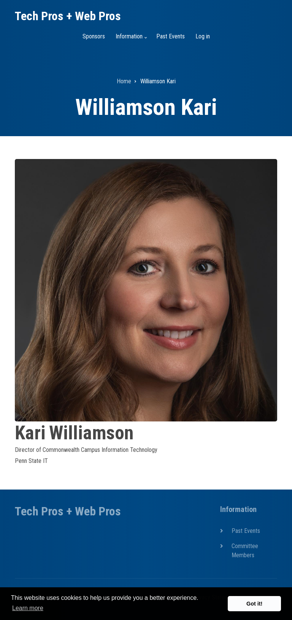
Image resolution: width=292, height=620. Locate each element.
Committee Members (245, 550)
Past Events (246, 530)
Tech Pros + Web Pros (68, 16)
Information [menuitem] (130, 39)
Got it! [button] (254, 604)
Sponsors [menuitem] (94, 36)
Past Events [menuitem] (170, 36)
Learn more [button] (27, 608)
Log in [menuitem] (202, 36)
